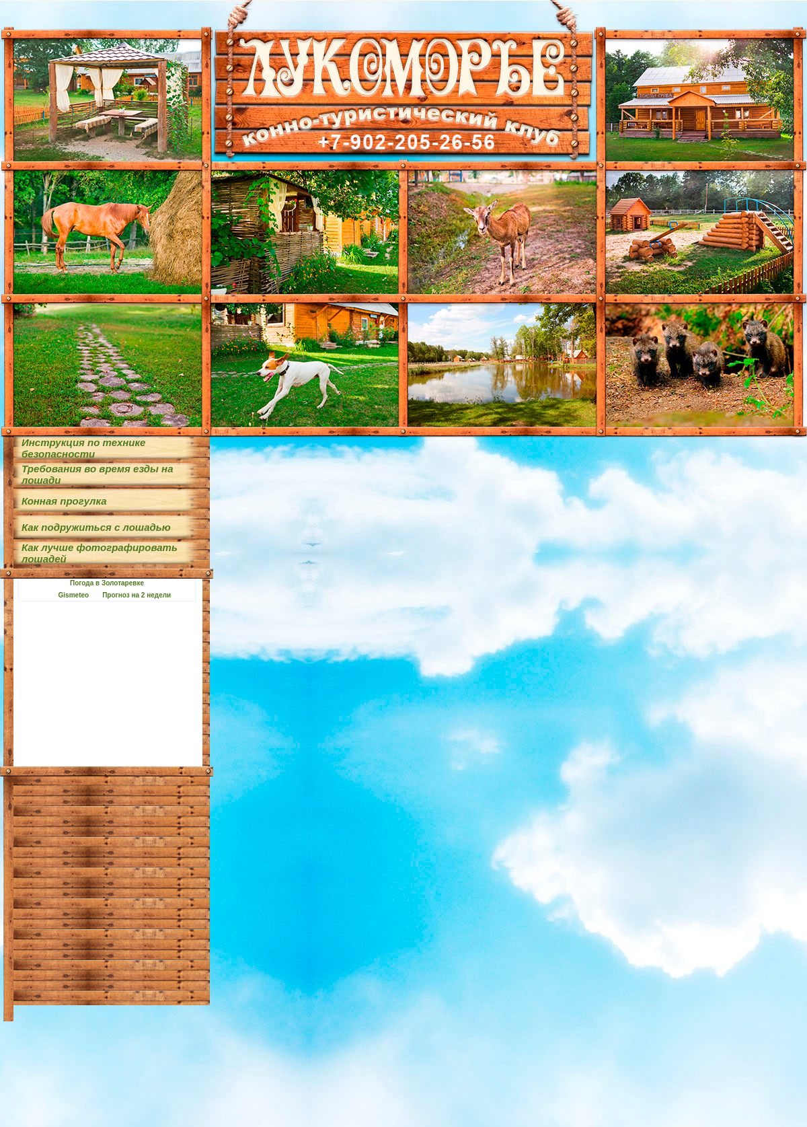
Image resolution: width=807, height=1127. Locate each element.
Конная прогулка (64, 501)
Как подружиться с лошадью (96, 527)
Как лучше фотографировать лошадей (100, 553)
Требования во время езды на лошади (97, 474)
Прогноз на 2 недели (136, 595)
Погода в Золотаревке (107, 583)
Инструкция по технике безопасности (83, 448)
